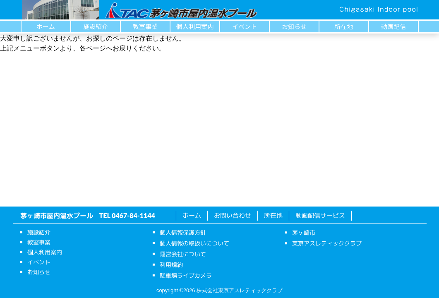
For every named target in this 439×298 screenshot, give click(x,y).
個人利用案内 (195, 26)
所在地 (343, 26)
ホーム (45, 26)
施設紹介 (95, 26)
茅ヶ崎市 (303, 232)
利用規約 (170, 265)
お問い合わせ (232, 215)
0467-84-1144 (133, 215)
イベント (244, 26)
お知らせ (294, 26)
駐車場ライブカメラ (185, 275)
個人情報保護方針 (182, 232)
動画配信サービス (320, 215)
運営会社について (182, 254)
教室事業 (145, 26)
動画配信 (393, 26)
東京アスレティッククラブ (326, 243)
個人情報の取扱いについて (194, 243)
